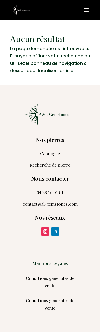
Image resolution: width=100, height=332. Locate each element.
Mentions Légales (50, 263)
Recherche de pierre (50, 165)
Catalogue (50, 153)
